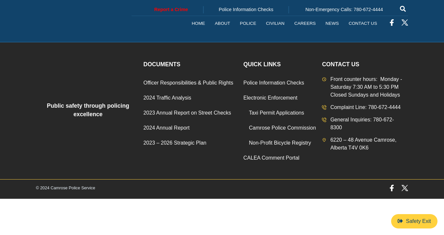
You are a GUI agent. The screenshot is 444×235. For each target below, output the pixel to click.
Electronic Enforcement (270, 98)
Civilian (275, 23)
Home (198, 23)
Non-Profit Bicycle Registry (280, 143)
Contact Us (363, 23)
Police (248, 23)
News (332, 23)
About (222, 23)
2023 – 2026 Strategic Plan (174, 143)
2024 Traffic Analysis (167, 98)
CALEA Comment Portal (272, 158)
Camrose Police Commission (282, 128)
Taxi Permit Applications (276, 113)
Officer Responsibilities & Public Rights (188, 83)
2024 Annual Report (166, 128)
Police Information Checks (274, 83)
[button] (402, 8)
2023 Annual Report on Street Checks (187, 113)
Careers (305, 23)
